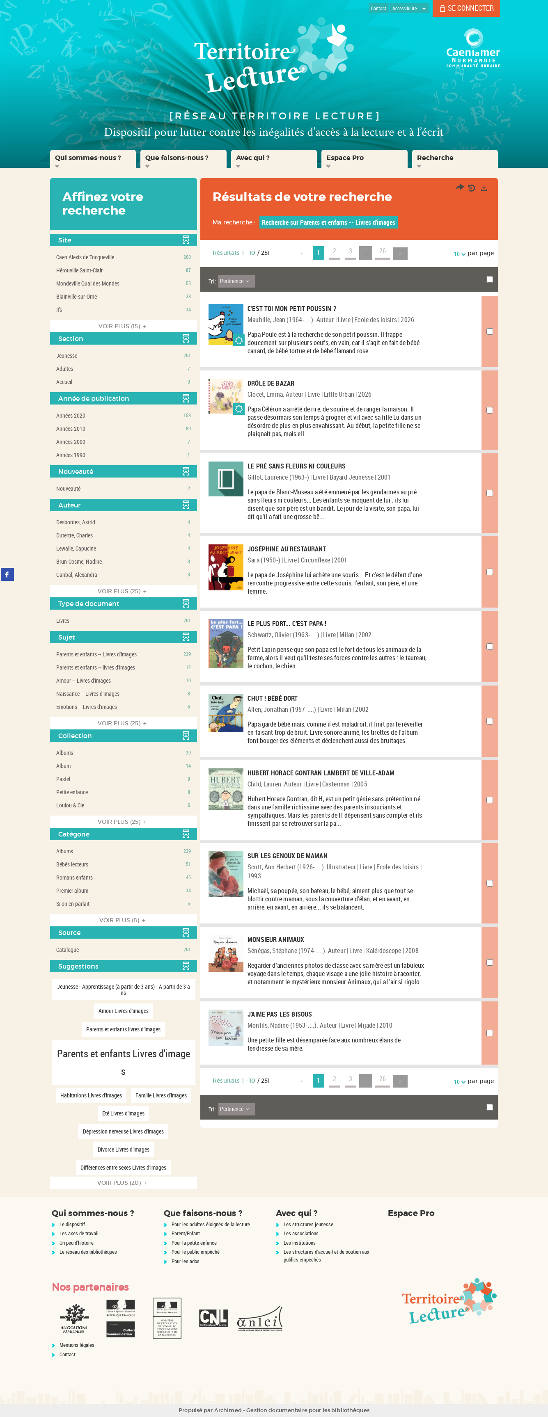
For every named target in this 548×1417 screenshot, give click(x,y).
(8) (123, 920)
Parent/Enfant (186, 1233)
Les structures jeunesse (308, 1224)
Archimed (228, 1410)
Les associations (301, 1233)
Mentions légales (77, 1344)
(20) (123, 1182)
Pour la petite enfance (194, 1242)
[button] (93, 159)
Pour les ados (185, 1261)
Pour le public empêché (196, 1251)
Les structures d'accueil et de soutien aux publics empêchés (326, 1255)
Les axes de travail (79, 1233)
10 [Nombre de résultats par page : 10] (458, 253)
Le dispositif (72, 1224)
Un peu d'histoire (77, 1242)
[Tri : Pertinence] (236, 281)
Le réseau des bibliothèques (88, 1251)
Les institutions (300, 1242)
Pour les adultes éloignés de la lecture (211, 1224)
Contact (68, 1354)
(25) (123, 591)
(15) (124, 326)
